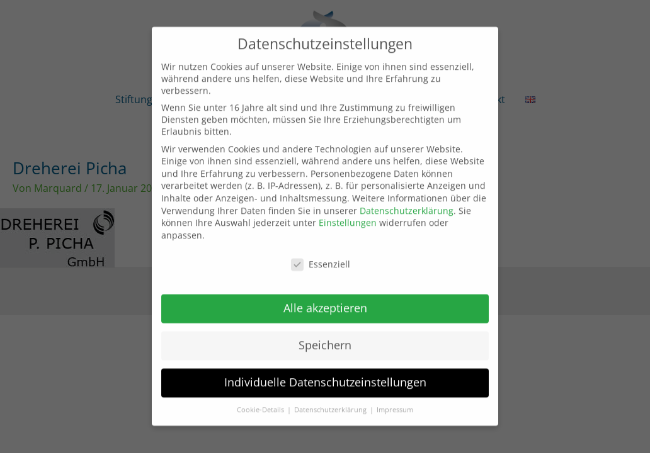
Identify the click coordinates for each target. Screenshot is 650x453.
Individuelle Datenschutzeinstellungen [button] (325, 373)
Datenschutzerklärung (406, 201)
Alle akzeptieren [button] (325, 298)
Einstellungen (348, 214)
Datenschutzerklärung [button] (331, 400)
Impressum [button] (395, 400)
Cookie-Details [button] (261, 400)
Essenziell (320, 254)
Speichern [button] (325, 336)
